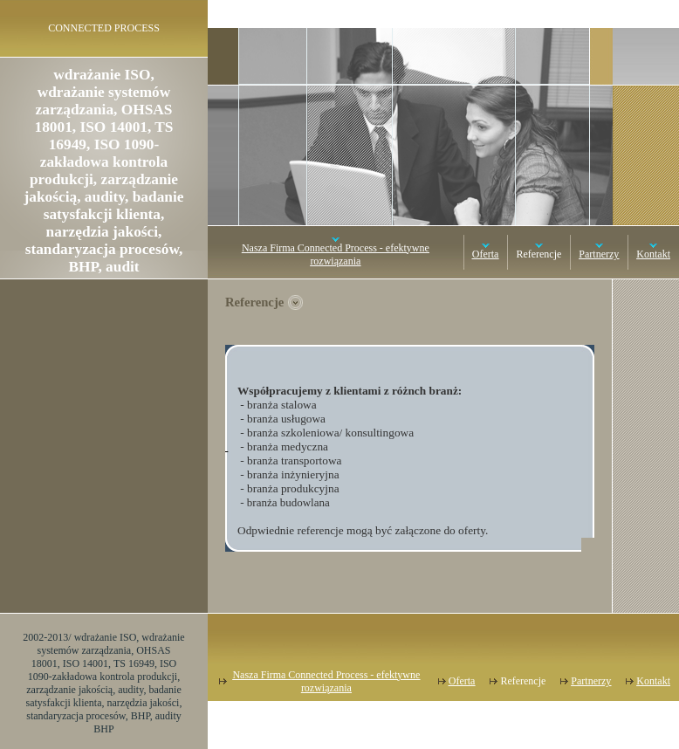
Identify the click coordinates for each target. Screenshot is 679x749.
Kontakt (653, 254)
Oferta (485, 254)
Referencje (538, 254)
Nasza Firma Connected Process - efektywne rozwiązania (335, 254)
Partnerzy (599, 254)
